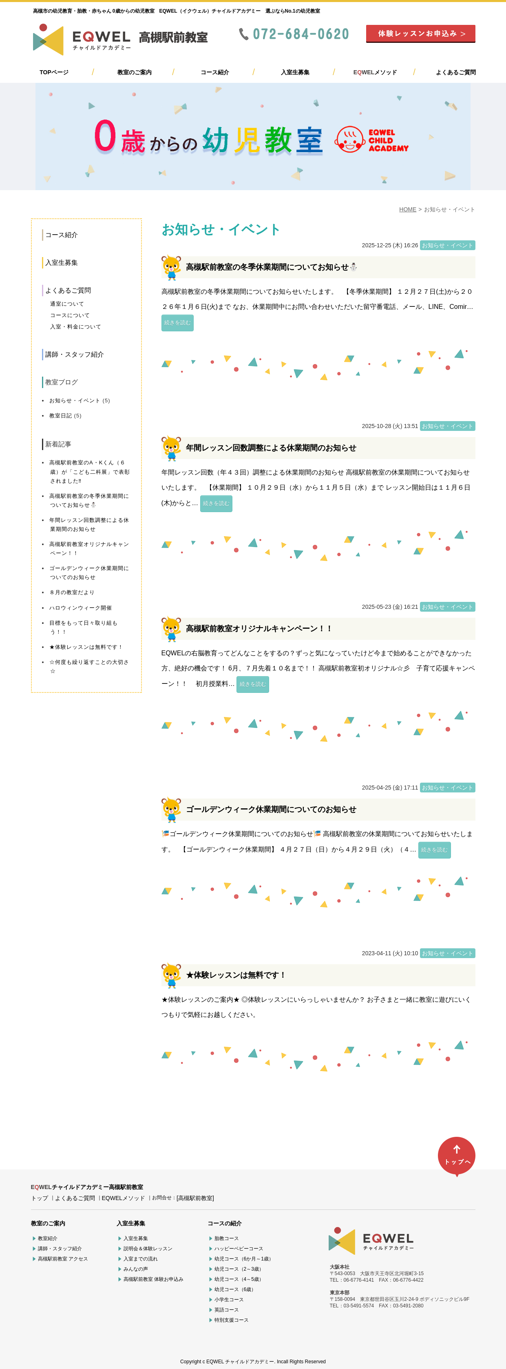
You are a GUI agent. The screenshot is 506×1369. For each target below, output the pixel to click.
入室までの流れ (141, 1259)
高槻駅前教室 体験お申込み (153, 1279)
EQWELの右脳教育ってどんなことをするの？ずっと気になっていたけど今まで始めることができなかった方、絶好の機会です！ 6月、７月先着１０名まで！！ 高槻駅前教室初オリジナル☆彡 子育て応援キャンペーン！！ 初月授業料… (318, 668)
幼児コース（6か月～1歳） (244, 1259)
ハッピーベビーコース (238, 1248)
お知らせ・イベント (75, 400)
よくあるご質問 (456, 72)
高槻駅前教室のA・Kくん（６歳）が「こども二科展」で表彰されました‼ (89, 471)
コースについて (70, 315)
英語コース (226, 1310)
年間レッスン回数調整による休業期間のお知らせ (271, 448)
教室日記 (60, 416)
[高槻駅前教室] (195, 1198)
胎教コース (226, 1238)
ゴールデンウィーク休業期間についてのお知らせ (271, 809)
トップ (39, 1198)
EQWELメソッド (124, 1198)
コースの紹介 (225, 1223)
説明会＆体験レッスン (148, 1248)
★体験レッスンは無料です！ (86, 647)
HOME (407, 209)
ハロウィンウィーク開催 (80, 608)
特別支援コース (231, 1320)
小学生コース (229, 1299)
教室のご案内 (134, 72)
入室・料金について (76, 327)
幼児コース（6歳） (235, 1289)
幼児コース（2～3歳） (239, 1269)
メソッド (375, 72)
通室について (67, 304)
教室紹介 (47, 1238)
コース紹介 (215, 72)
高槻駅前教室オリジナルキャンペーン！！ (259, 628)
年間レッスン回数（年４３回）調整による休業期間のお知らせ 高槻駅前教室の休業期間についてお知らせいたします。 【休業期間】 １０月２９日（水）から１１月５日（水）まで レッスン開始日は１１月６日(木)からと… (316, 487)
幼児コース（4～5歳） (239, 1279)
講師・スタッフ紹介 (74, 354)
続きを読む (177, 323)
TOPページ (54, 72)
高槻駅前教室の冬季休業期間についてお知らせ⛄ (272, 267)
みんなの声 (136, 1269)
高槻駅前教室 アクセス (63, 1259)
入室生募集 (295, 72)
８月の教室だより (72, 592)
